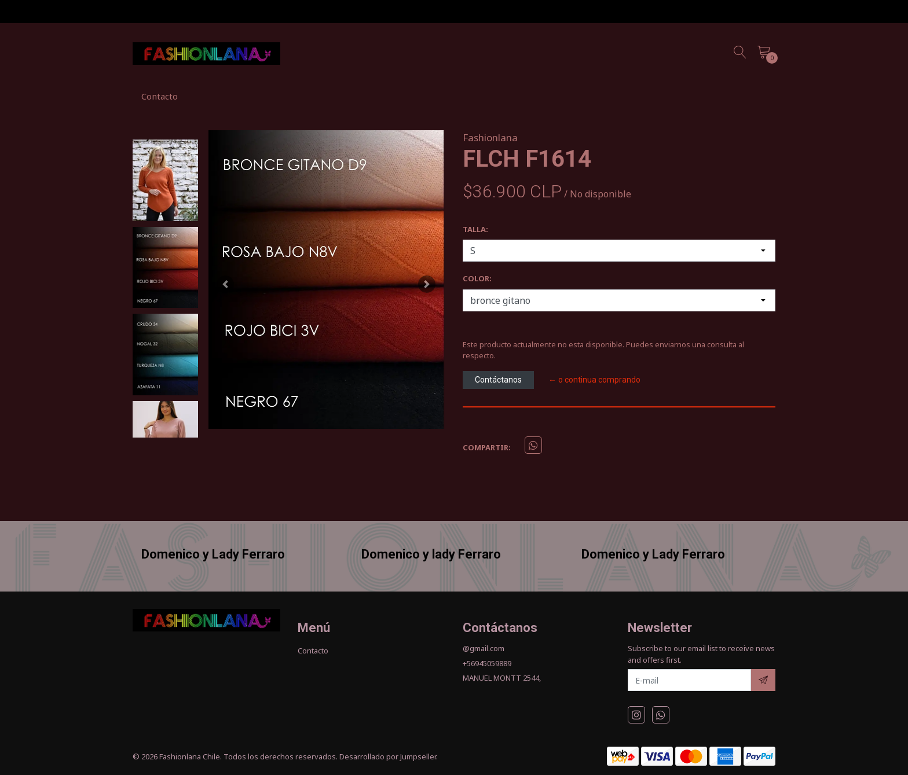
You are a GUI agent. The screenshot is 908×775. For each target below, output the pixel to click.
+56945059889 (487, 663)
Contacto (159, 96)
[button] (225, 284)
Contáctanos (498, 379)
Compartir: (487, 447)
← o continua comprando (594, 379)
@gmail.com (483, 648)
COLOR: (477, 278)
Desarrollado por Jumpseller (387, 756)
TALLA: (475, 229)
